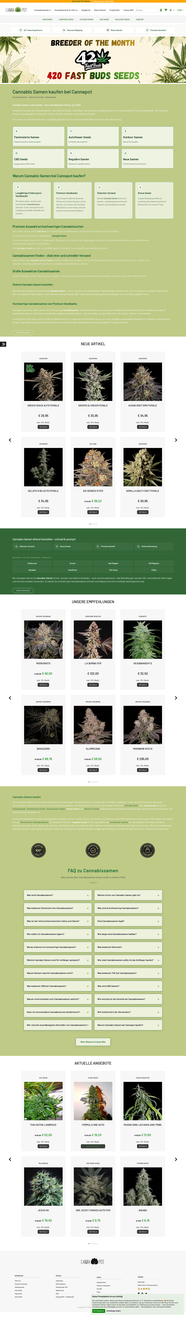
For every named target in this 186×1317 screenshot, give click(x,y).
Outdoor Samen (86, 19)
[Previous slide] (18, 445)
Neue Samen (100, 10)
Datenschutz (60, 1295)
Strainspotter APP (62, 1292)
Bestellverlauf (101, 1287)
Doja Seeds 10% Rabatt (81, 1)
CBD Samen (104, 19)
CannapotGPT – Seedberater (65, 1301)
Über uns (18, 1285)
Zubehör (140, 19)
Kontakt (99, 1293)
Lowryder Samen (66, 19)
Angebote (85, 10)
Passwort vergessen (103, 1290)
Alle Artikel (18, 1295)
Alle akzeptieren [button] (98, 1311)
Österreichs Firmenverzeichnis (148, 1290)
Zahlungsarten (19, 1292)
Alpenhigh (141, 1287)
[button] (89, 786)
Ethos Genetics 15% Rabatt (103, 1)
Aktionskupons (61, 1289)
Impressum (18, 1298)
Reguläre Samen (122, 19)
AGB (57, 1298)
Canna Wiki (128, 10)
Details (43, 432)
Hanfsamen (47, 19)
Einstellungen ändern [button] (114, 1311)
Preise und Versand (21, 1289)
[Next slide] (168, 445)
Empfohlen (115, 10)
